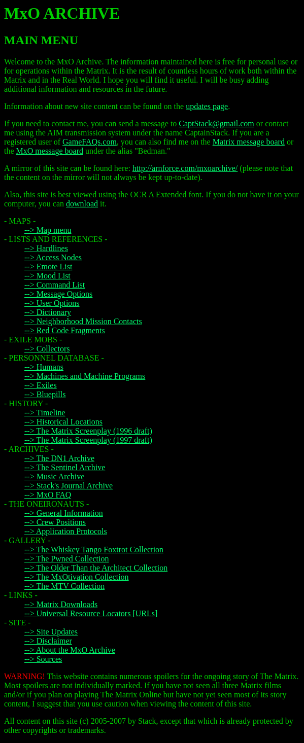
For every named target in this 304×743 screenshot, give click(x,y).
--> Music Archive (54, 476)
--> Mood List (47, 275)
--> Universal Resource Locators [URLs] (90, 613)
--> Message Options (58, 294)
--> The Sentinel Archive (64, 467)
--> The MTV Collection (64, 586)
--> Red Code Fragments (64, 330)
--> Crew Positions (55, 522)
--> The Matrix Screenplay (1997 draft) (88, 440)
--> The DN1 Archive (59, 458)
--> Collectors (47, 348)
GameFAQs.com (89, 141)
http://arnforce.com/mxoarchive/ (185, 168)
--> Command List (54, 284)
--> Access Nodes (53, 257)
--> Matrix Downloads (60, 604)
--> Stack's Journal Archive (68, 485)
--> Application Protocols (65, 531)
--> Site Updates (51, 631)
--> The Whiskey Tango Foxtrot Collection (93, 549)
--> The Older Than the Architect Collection (95, 567)
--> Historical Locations (63, 421)
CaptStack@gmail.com (216, 123)
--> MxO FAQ (47, 494)
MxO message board (49, 151)
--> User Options (52, 303)
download (82, 203)
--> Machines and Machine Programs (84, 376)
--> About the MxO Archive (69, 650)
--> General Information (63, 513)
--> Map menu (48, 230)
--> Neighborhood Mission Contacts (83, 321)
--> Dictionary (47, 312)
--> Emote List (48, 266)
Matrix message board (249, 141)
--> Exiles (40, 385)
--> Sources (43, 659)
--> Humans (43, 367)
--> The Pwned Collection (66, 558)
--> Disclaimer (48, 640)
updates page (207, 106)
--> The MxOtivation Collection (76, 577)
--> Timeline (44, 412)
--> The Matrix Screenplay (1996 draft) (88, 431)
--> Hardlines (46, 248)
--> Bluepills (44, 394)
